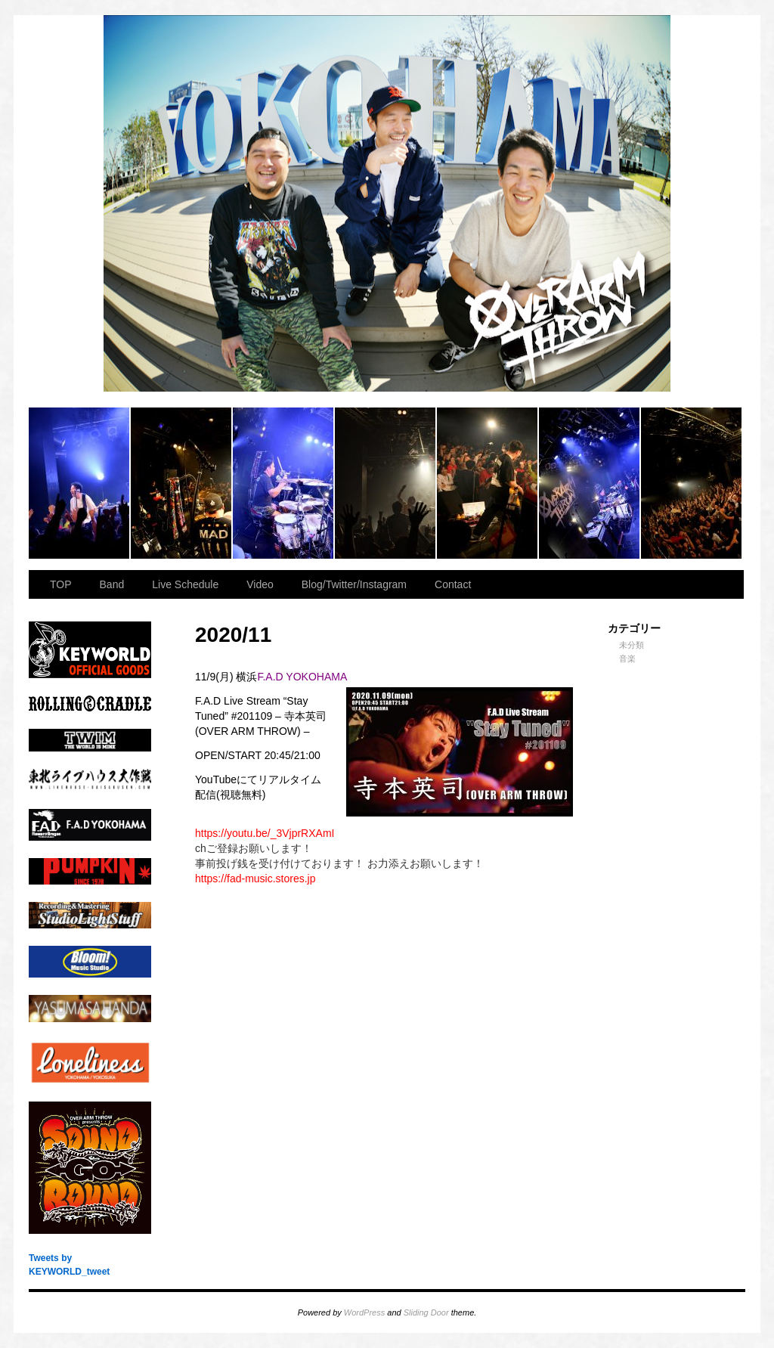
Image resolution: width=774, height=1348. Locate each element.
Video (260, 584)
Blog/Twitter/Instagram (354, 584)
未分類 (631, 644)
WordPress (364, 1312)
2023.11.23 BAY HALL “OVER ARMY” (80, 483)
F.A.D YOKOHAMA (302, 677)
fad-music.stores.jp (255, 878)
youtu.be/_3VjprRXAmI (264, 833)
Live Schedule (185, 584)
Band (112, 584)
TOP (61, 584)
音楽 (627, 658)
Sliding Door (426, 1312)
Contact (453, 584)
